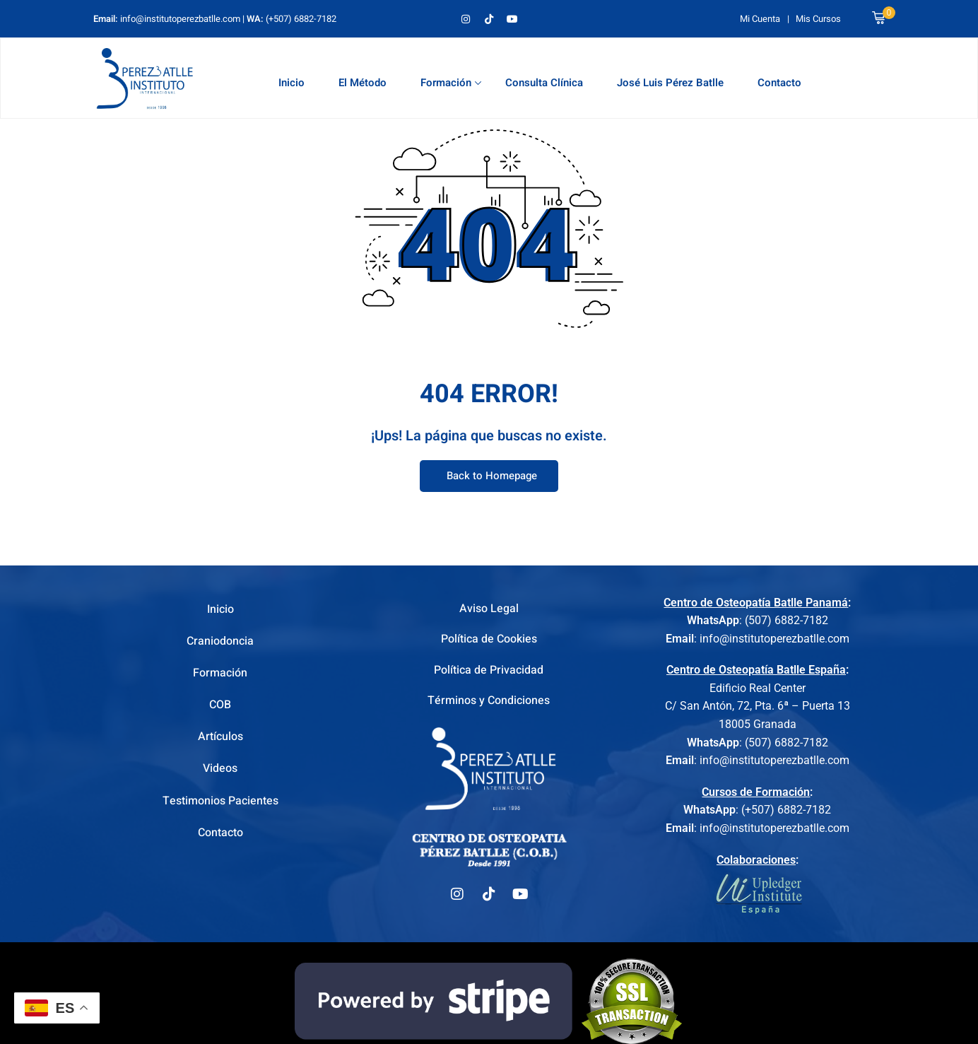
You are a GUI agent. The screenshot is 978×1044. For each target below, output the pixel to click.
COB (220, 704)
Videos (220, 768)
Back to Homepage (489, 476)
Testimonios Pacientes (220, 800)
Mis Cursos (818, 18)
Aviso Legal (489, 609)
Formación (450, 82)
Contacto (779, 82)
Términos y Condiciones (489, 704)
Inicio (291, 82)
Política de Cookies (489, 641)
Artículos (220, 736)
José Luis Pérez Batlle (670, 82)
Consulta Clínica (544, 82)
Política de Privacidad (488, 672)
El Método (362, 82)
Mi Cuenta (760, 18)
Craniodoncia (220, 641)
